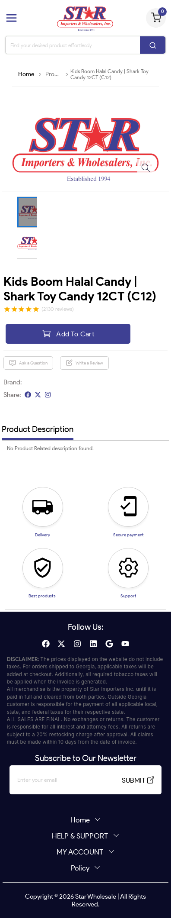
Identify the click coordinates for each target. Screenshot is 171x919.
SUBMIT (134, 780)
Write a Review (84, 364)
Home (26, 74)
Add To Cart (68, 334)
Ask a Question (28, 364)
